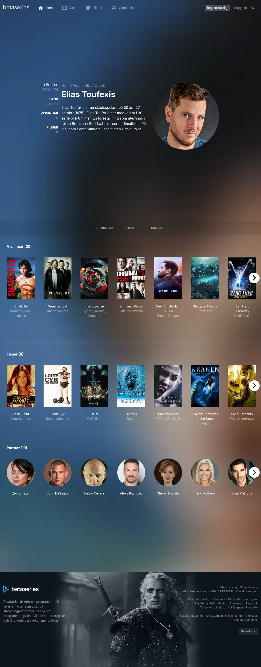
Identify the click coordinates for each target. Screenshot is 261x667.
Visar (77, 85)
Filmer (132, 228)
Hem (64, 85)
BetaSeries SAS (205, 603)
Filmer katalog (249, 587)
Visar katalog (228, 587)
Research (252, 603)
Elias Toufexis (95, 85)
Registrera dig (217, 8)
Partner (158, 228)
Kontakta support (247, 591)
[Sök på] (253, 7)
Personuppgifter (247, 599)
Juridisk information (197, 599)
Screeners (236, 603)
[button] (21, 477)
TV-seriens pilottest (212, 607)
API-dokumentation (195, 591)
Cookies (218, 599)
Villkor (230, 599)
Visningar (104, 228)
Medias (222, 603)
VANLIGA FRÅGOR (221, 591)
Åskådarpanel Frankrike (243, 607)
